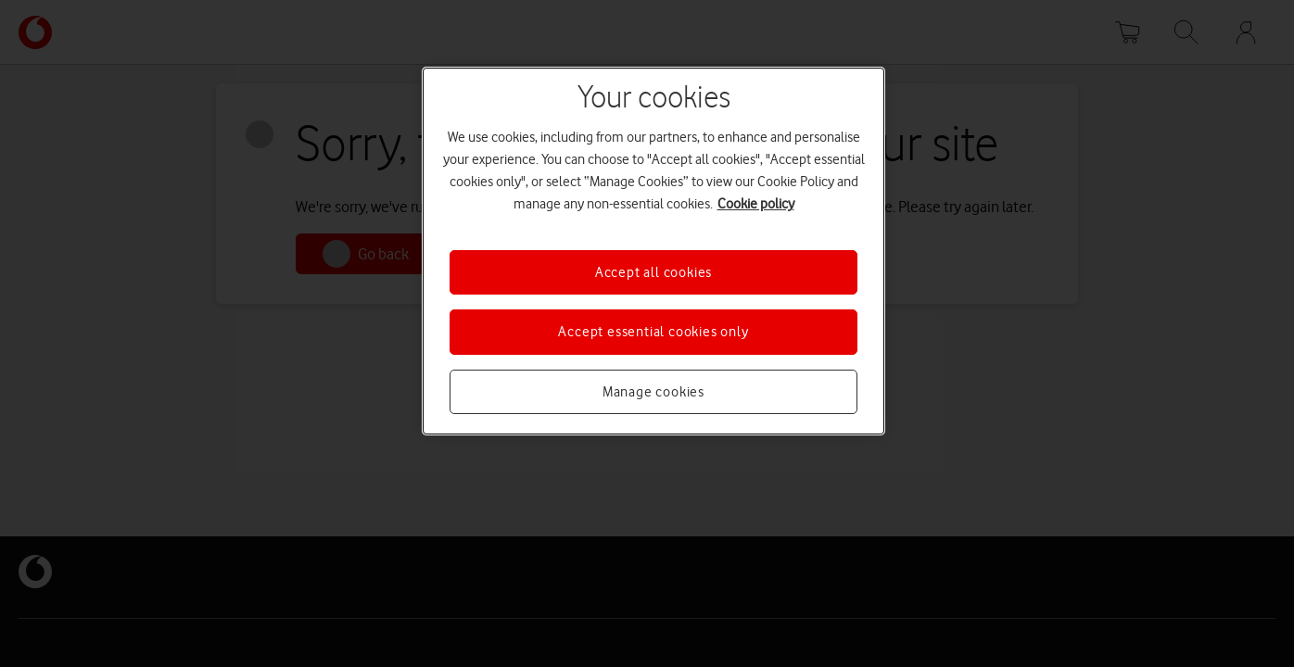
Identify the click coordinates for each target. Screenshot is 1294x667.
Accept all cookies (653, 272)
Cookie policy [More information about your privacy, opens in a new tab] (755, 203)
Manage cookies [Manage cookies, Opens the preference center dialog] (653, 392)
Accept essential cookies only (653, 331)
